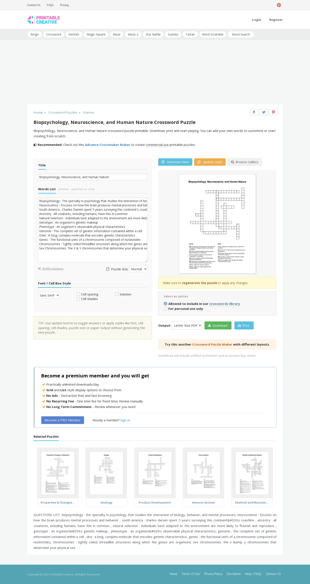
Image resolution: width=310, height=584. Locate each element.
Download (217, 325)
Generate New (175, 162)
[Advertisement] (155, 72)
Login (256, 19)
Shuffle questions (50, 268)
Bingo (35, 34)
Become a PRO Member (63, 420)
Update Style (210, 162)
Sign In (125, 420)
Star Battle (153, 34)
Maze (117, 34)
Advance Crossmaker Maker (107, 144)
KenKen (73, 34)
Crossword (53, 34)
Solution (125, 294)
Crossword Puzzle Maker (212, 344)
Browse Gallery (244, 162)
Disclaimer (234, 574)
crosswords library (224, 303)
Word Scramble (212, 34)
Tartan (190, 34)
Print (244, 325)
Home (173, 574)
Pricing (64, 5)
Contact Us (33, 5)
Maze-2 (133, 34)
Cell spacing (89, 294)
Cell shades (89, 299)
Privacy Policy (213, 574)
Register (276, 19)
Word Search (241, 34)
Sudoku (173, 34)
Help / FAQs (253, 574)
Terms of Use (191, 574)
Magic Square (96, 34)
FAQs (50, 5)
